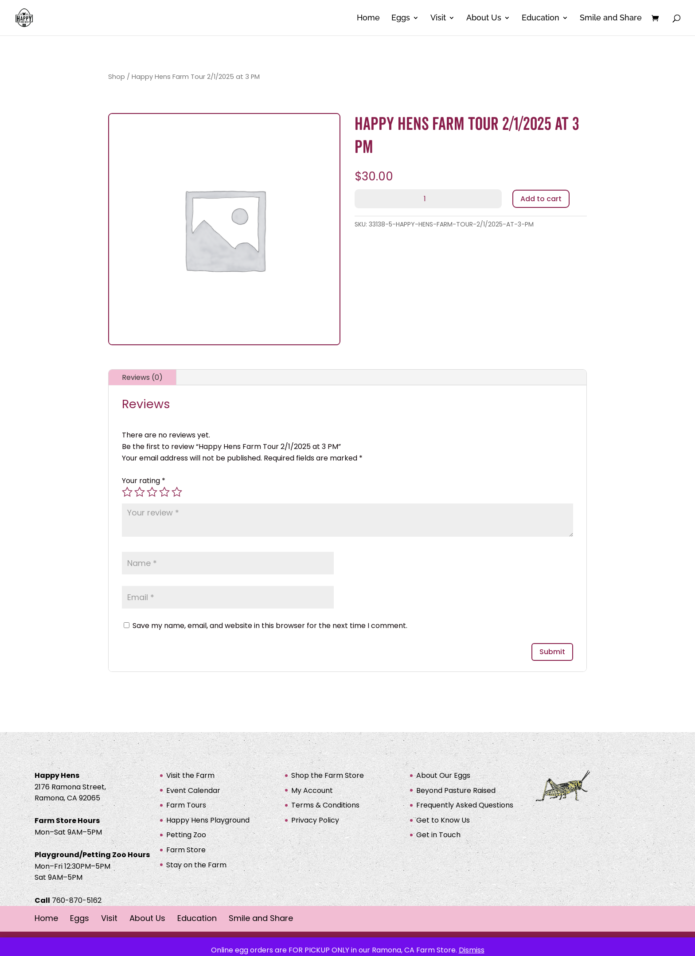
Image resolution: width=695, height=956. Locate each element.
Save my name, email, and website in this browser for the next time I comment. (270, 625)
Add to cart (541, 199)
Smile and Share (611, 18)
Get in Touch (438, 835)
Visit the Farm (190, 775)
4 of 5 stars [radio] (164, 492)
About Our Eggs (443, 775)
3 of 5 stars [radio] (152, 492)
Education (540, 18)
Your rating (143, 481)
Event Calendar (193, 790)
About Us (483, 18)
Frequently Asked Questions (464, 805)
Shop (116, 76)
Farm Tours (186, 805)
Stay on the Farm (196, 865)
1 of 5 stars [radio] (127, 492)
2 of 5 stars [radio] (139, 492)
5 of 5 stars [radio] (177, 492)
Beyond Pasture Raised (456, 790)
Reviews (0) (142, 377)
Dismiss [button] (471, 950)
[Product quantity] (428, 198)
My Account (312, 790)
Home (368, 18)
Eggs (400, 18)
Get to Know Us (443, 820)
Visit (438, 18)
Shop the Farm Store (327, 775)
